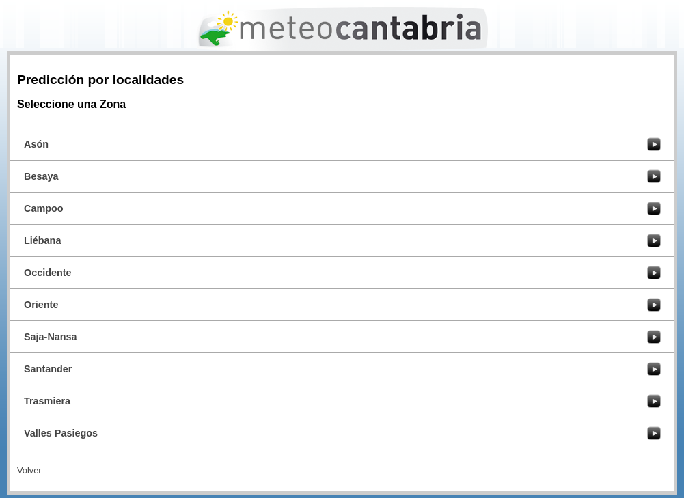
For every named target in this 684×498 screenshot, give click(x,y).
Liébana (42, 240)
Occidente (48, 272)
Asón (36, 144)
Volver (29, 470)
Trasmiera (47, 401)
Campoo (44, 208)
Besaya (41, 176)
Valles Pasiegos (61, 433)
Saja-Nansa (50, 336)
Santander (48, 368)
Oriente (41, 304)
